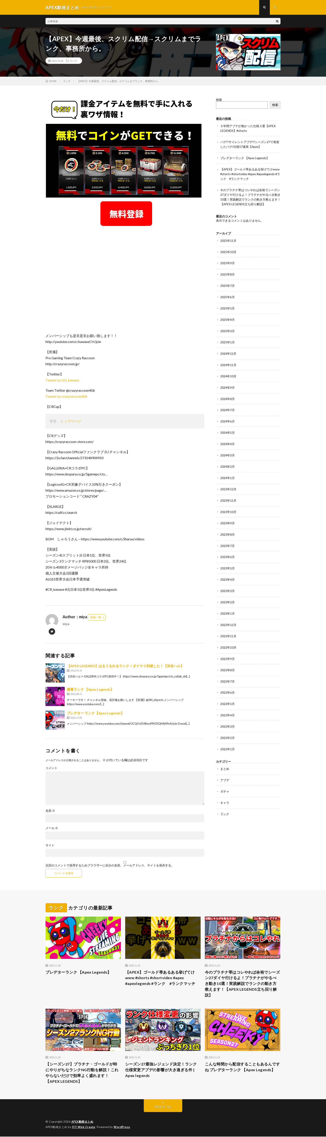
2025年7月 (227, 282)
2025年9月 (227, 260)
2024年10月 (228, 371)
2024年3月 (227, 449)
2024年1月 (227, 471)
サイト (50, 845)
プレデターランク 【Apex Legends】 (245, 157)
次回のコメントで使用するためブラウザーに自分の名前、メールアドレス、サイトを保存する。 (110, 865)
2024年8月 (227, 394)
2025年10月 (228, 249)
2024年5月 (227, 427)
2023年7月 (227, 538)
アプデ (224, 768)
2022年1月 (227, 738)
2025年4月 (227, 316)
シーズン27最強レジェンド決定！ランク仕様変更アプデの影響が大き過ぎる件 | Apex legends (161, 1070)
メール (52, 828)
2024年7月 (227, 405)
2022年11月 (228, 627)
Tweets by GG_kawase (62, 380)
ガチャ (224, 779)
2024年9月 (227, 382)
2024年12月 (228, 349)
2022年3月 (227, 716)
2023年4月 (227, 571)
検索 (219, 100)
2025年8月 (227, 271)
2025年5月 (227, 305)
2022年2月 (227, 727)
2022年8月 (227, 660)
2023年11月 (228, 493)
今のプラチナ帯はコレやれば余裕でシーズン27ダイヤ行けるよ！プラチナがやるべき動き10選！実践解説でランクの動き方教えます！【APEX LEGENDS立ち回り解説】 (242, 984)
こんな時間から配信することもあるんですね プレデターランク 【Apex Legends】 (242, 1067)
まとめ (224, 757)
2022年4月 (227, 704)
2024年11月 (228, 360)
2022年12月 (228, 616)
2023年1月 (227, 605)
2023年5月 (227, 560)
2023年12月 (228, 482)
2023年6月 (227, 549)
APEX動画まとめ (82, 1122)
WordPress (122, 1127)
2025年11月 (228, 238)
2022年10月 (228, 638)
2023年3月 (227, 582)
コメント (51, 768)
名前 (50, 810)
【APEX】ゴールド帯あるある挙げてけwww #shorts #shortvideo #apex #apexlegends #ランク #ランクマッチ (250, 173)
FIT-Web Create (83, 1127)
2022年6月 (227, 682)
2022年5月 (227, 693)
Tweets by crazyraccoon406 (66, 396)
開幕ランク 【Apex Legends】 (90, 689)
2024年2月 (227, 460)
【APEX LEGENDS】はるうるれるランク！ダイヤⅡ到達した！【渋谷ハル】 (125, 666)
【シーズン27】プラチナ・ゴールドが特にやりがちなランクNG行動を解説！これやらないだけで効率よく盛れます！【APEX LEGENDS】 (82, 1073)
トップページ (70, 421)
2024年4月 (227, 438)
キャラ (224, 791)
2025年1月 (227, 338)
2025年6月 (227, 294)
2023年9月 (227, 516)
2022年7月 (227, 671)
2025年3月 (227, 327)
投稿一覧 (95, 617)
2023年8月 (227, 527)
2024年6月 (227, 416)
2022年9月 (227, 649)
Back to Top (163, 1107)
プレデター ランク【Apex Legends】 (95, 713)
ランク (73, 61)
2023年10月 (228, 505)
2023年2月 (227, 593)
